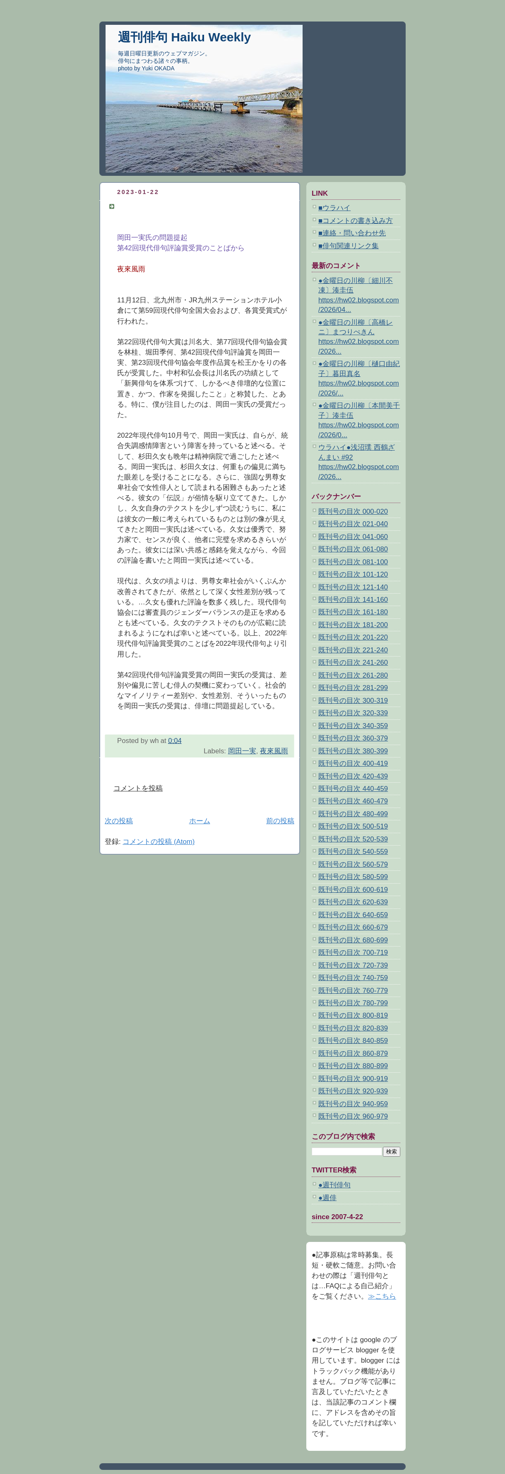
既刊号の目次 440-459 (353, 789)
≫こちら (382, 1296)
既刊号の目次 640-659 (353, 915)
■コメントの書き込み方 (355, 221)
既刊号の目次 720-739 (353, 965)
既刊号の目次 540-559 (353, 852)
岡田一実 (242, 751)
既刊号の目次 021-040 (353, 524)
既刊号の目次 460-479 (353, 801)
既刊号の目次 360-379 (353, 738)
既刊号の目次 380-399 (353, 751)
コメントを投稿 (138, 788)
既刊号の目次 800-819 (353, 1015)
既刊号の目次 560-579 (353, 864)
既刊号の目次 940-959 (353, 1104)
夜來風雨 (274, 751)
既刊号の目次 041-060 (353, 537)
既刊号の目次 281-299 (353, 688)
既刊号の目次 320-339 (353, 713)
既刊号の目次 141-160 (353, 600)
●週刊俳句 (334, 1185)
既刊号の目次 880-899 (353, 1066)
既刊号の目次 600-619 (353, 890)
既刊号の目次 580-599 (353, 877)
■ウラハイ (334, 208)
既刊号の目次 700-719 (353, 952)
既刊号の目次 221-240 (353, 650)
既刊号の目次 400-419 (353, 763)
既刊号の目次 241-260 (353, 662)
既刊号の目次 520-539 (353, 839)
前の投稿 (280, 821)
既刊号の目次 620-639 (353, 902)
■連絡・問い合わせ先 (352, 233)
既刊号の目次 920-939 (353, 1091)
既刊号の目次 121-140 (353, 587)
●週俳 (327, 1198)
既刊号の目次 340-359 (353, 726)
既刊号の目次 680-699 (353, 940)
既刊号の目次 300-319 (353, 701)
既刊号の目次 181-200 (353, 625)
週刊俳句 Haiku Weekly (184, 37)
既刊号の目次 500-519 (353, 826)
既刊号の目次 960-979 (353, 1116)
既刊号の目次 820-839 (353, 1028)
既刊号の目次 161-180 (353, 612)
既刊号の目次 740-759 (353, 978)
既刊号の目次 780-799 (353, 1003)
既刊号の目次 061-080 (353, 549)
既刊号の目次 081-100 (353, 562)
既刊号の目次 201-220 (353, 637)
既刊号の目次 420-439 (353, 776)
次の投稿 (119, 821)
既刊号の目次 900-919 (353, 1079)
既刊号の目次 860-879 (353, 1053)
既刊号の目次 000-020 (353, 511)
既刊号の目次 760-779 (353, 991)
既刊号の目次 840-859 (353, 1041)
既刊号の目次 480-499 (353, 814)
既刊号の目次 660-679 (353, 927)
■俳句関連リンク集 (348, 246)
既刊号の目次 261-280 (353, 675)
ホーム (199, 821)
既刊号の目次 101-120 (353, 574)
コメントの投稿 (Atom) (159, 842)
